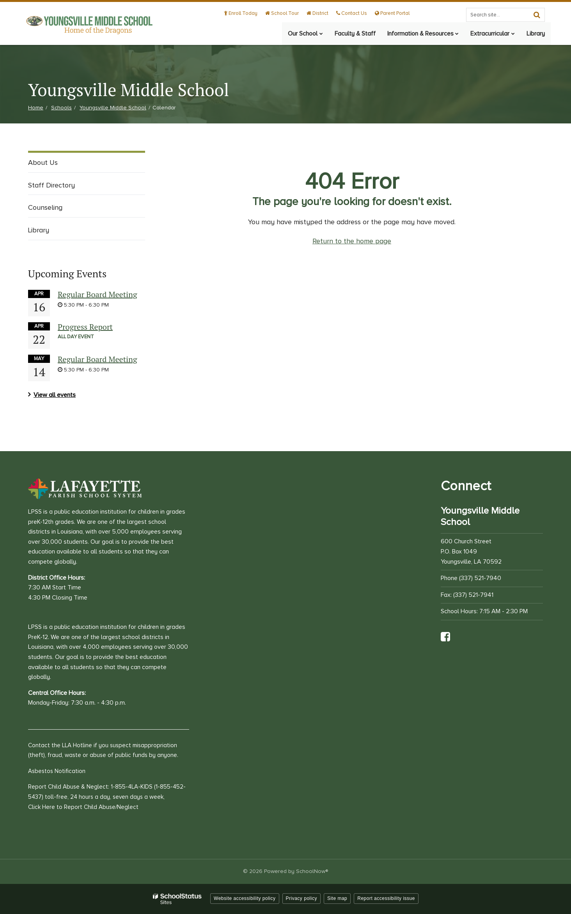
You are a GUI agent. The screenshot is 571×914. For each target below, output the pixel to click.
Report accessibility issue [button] (386, 898)
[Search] (536, 14)
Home (35, 107)
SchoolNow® (312, 871)
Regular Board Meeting (97, 294)
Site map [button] (337, 898)
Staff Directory (51, 185)
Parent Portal (392, 13)
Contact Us (352, 13)
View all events (55, 395)
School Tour (283, 13)
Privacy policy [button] (301, 898)
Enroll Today (242, 13)
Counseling (45, 207)
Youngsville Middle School (113, 107)
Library (38, 230)
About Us (43, 162)
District (318, 13)
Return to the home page (351, 241)
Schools (61, 107)
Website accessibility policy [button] (245, 898)
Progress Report (85, 326)
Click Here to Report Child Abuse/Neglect (83, 806)
